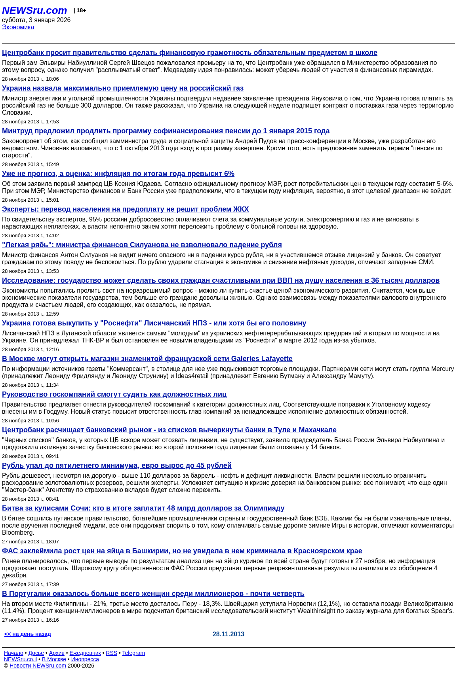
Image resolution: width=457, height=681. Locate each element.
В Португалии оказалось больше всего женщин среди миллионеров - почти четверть (153, 594)
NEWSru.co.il (20, 659)
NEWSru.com (34, 10)
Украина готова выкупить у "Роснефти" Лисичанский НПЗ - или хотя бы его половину (154, 323)
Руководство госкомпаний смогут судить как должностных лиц (114, 394)
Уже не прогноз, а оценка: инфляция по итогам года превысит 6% (118, 174)
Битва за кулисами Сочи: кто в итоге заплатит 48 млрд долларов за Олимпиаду (143, 508)
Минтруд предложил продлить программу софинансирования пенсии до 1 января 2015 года (165, 131)
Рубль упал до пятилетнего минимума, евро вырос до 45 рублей (117, 465)
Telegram (133, 653)
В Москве (54, 659)
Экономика (18, 27)
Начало (13, 653)
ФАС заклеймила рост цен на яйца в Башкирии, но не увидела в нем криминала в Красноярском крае (182, 551)
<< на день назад (27, 634)
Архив (57, 653)
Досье (36, 653)
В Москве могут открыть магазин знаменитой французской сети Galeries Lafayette (147, 359)
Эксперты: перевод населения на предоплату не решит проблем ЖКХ (125, 209)
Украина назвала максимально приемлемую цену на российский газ (123, 88)
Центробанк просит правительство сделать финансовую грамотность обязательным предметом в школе (189, 53)
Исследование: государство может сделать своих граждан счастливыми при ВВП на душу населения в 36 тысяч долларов (221, 280)
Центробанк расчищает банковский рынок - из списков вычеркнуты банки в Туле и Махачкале (169, 430)
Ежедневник (85, 653)
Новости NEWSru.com (38, 665)
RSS (111, 653)
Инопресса (85, 659)
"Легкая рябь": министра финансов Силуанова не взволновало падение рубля (142, 245)
